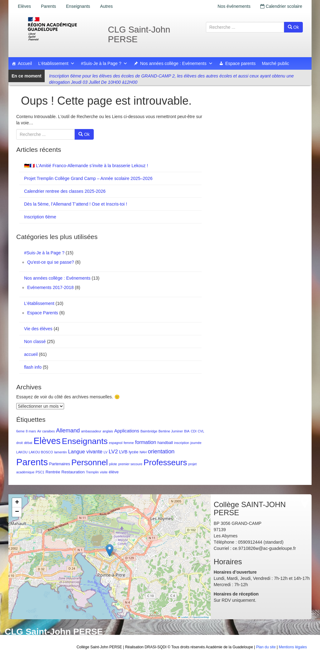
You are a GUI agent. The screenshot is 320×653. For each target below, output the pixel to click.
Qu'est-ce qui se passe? (50, 262)
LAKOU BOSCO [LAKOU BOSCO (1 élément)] (41, 452)
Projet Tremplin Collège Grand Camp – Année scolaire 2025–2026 (88, 178)
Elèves (24, 6)
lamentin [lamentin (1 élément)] (60, 452)
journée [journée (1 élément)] (196, 443)
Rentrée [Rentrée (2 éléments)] (53, 472)
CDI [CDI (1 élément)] (193, 431)
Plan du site (266, 647)
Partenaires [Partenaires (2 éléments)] (59, 463)
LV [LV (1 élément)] (106, 452)
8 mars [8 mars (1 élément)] (31, 431)
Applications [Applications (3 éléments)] (126, 430)
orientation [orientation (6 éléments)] (161, 451)
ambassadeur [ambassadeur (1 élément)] (91, 431)
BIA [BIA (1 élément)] (186, 431)
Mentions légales (293, 647)
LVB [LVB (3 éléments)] (123, 451)
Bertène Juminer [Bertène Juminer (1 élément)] (170, 431)
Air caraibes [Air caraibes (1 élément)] (46, 431)
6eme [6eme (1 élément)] (20, 431)
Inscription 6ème (40, 216)
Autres (106, 6)
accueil (31, 354)
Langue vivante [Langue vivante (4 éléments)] (85, 451)
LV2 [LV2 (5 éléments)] (113, 451)
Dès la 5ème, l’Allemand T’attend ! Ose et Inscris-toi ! (75, 204)
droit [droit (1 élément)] (19, 443)
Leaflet (183, 617)
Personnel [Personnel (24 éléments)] (89, 462)
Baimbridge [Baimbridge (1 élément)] (148, 431)
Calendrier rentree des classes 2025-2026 (65, 191)
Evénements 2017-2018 (50, 287)
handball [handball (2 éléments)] (165, 442)
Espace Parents (42, 312)
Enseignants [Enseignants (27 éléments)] (85, 441)
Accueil (25, 63)
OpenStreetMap (200, 617)
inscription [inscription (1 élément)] (181, 443)
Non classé (35, 341)
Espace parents (240, 63)
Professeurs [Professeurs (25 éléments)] (165, 462)
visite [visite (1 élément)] (104, 472)
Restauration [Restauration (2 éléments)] (73, 472)
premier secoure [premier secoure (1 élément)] (130, 464)
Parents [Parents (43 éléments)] (32, 462)
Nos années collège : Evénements (176, 63)
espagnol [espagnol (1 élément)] (115, 443)
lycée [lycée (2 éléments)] (133, 452)
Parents (48, 6)
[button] (109, 550)
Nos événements (234, 6)
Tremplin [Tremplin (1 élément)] (92, 472)
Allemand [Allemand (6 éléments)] (68, 430)
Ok (293, 27)
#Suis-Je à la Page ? (104, 63)
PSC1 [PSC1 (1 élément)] (40, 472)
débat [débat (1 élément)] (28, 443)
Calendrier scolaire (281, 6)
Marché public (275, 63)
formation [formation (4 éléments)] (145, 442)
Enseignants (78, 6)
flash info (33, 367)
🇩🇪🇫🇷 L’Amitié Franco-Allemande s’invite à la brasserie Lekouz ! (86, 165)
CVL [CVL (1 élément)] (201, 431)
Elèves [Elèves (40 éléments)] (47, 441)
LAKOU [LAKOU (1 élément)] (22, 452)
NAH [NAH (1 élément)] (143, 452)
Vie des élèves (38, 328)
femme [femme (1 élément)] (129, 443)
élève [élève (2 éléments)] (113, 472)
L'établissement (56, 63)
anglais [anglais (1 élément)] (107, 431)
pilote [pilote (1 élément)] (113, 464)
